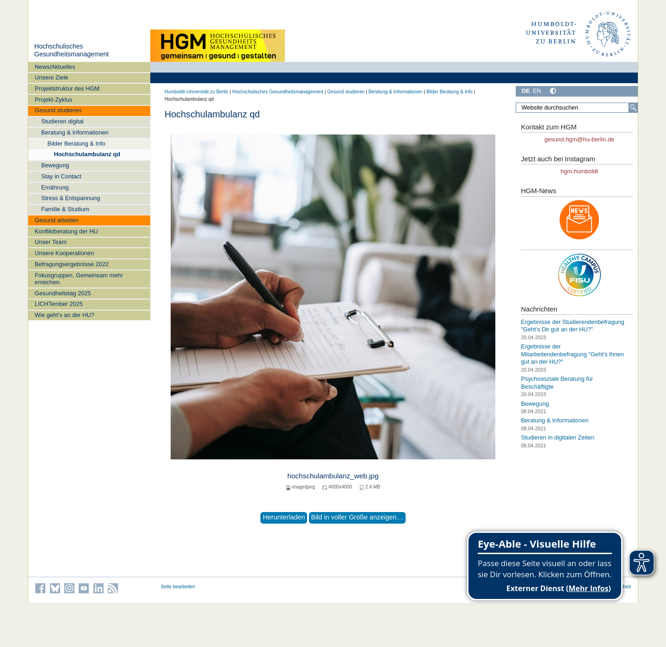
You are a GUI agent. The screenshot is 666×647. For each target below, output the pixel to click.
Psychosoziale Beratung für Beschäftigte (557, 382)
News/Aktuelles (55, 66)
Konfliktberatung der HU (66, 231)
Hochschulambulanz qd (87, 154)
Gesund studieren (58, 110)
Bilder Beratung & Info (76, 143)
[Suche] (633, 108)
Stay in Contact (61, 176)
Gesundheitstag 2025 (63, 293)
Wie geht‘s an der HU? (64, 314)
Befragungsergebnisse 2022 (72, 264)
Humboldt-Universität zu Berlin (196, 91)
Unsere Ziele (51, 77)
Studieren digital (62, 121)
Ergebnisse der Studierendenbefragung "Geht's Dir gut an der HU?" (572, 325)
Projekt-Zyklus (53, 99)
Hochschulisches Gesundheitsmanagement (71, 50)
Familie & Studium (65, 209)
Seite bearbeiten (178, 586)
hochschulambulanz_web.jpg (332, 476)
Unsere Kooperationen (64, 253)
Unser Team (51, 241)
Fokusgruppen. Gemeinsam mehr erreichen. (79, 279)
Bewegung (55, 165)
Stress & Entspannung (70, 198)
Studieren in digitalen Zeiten (557, 437)
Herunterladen (284, 517)
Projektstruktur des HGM (67, 88)
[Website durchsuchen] (577, 108)
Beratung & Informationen (75, 132)
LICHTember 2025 (59, 303)
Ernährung (55, 187)
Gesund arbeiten (57, 220)
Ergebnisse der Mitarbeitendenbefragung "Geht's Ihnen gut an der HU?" (572, 354)
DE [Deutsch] (526, 90)
